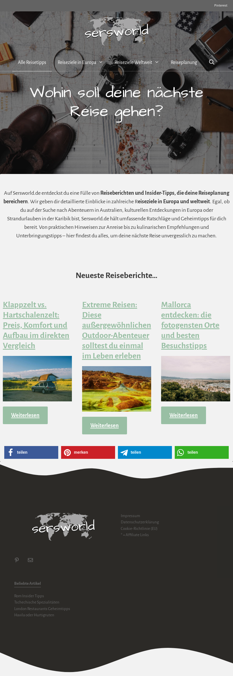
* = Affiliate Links (135, 535)
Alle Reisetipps (32, 62)
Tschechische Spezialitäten (36, 602)
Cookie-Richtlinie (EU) (139, 528)
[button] (31, 452)
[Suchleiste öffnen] (212, 62)
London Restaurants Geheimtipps (42, 609)
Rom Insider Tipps (29, 596)
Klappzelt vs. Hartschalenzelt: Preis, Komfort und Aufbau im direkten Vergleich (36, 325)
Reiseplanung (184, 62)
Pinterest (220, 5)
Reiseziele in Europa (83, 62)
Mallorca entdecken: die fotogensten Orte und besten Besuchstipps (190, 325)
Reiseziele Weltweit (140, 62)
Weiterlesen (25, 415)
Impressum (130, 516)
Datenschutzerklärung (140, 522)
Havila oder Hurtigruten (34, 615)
